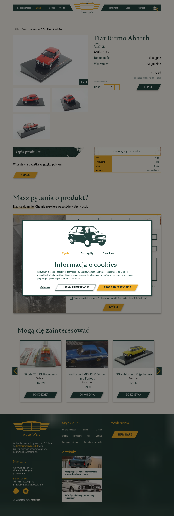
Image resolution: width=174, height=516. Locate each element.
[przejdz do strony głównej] (87, 7)
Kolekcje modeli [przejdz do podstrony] (69, 429)
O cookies (108, 253)
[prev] (15, 371)
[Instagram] (26, 491)
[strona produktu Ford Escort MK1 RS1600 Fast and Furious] (87, 371)
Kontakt (141, 8)
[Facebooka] (16, 491)
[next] (159, 371)
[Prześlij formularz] (113, 307)
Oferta (62, 8)
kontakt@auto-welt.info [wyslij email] (31, 484)
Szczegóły (87, 253)
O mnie (52, 8)
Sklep (40, 8)
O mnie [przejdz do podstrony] (99, 429)
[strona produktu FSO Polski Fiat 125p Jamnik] (133, 371)
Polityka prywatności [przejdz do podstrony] (93, 442)
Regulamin (122, 298)
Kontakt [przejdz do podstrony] (98, 436)
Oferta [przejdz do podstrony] (65, 436)
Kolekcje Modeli (24, 8)
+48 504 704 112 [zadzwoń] (26, 481)
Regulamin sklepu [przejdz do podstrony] (70, 442)
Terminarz (113, 8)
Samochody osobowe (31, 29)
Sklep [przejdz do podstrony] (85, 429)
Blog (128, 8)
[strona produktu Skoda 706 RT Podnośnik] (40, 371)
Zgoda (65, 253)
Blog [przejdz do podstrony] (88, 436)
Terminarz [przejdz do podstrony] (77, 436)
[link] (124, 434)
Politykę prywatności (107, 298)
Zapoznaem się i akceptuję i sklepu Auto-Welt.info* (108, 298)
